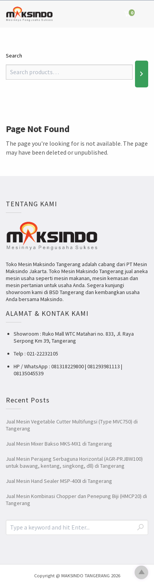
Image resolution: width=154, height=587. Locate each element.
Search (14, 55)
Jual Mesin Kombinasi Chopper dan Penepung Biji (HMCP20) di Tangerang (76, 500)
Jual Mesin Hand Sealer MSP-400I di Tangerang (59, 480)
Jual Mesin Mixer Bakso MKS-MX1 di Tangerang (59, 443)
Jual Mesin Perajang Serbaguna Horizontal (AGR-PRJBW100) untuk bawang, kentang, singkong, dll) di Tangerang (74, 462)
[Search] (141, 74)
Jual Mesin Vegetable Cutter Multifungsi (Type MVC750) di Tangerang (72, 425)
